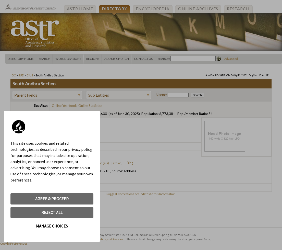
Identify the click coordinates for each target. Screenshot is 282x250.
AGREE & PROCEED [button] (52, 198)
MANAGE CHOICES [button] (52, 226)
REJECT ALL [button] (52, 212)
